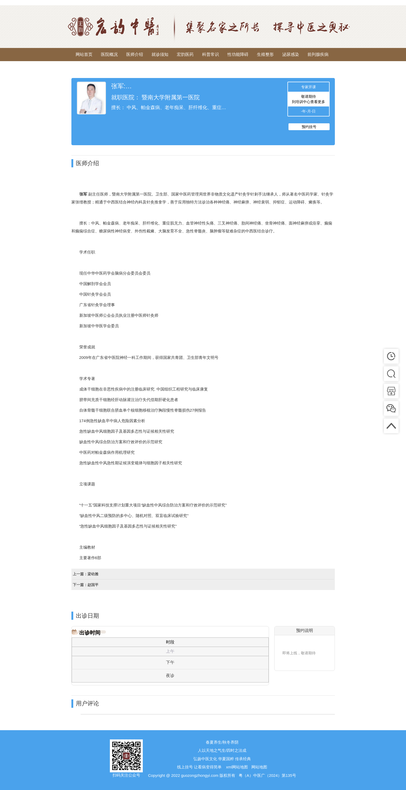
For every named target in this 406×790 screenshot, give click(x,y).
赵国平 (93, 585)
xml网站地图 (237, 767)
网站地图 (259, 767)
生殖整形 (265, 54)
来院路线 (84, 67)
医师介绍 (134, 54)
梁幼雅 (93, 574)
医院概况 (109, 54)
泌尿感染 (290, 54)
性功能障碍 (237, 54)
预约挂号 (309, 127)
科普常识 (210, 54)
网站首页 (84, 54)
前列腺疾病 (318, 54)
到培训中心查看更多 (308, 102)
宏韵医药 (185, 54)
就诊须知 (159, 54)
